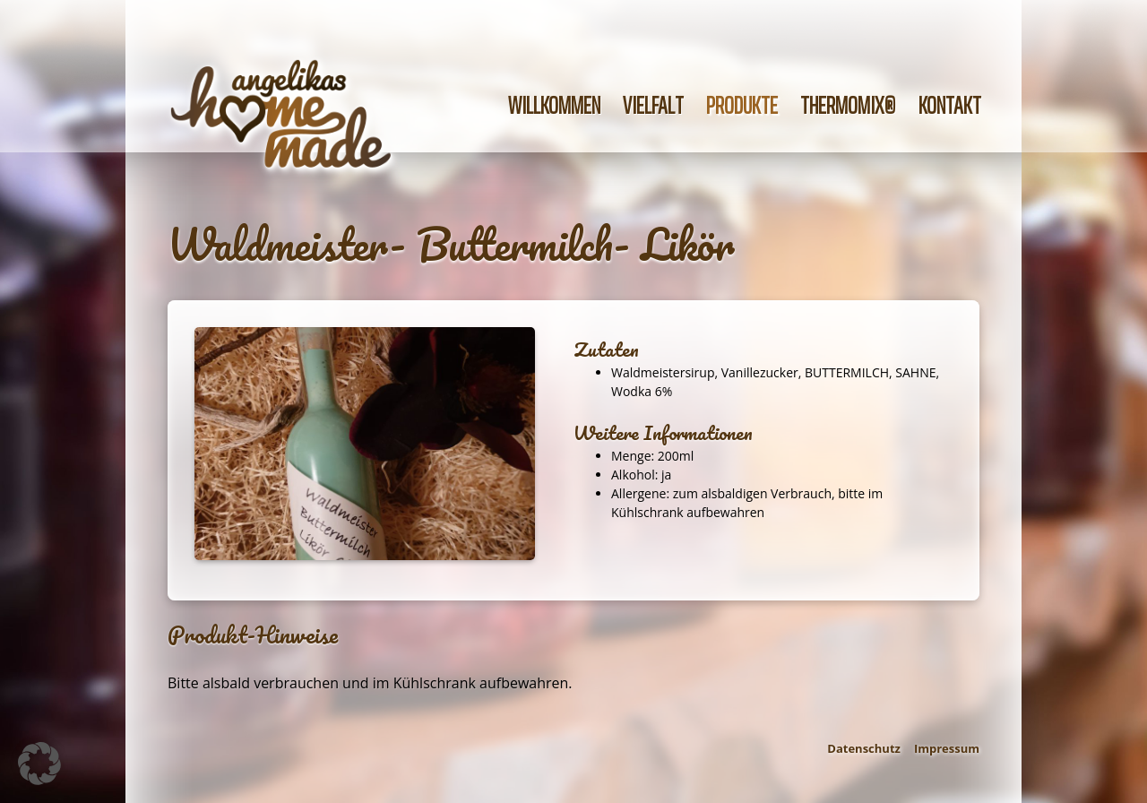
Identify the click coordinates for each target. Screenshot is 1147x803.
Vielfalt (653, 105)
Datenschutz (864, 748)
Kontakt (949, 105)
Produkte (742, 105)
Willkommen (554, 105)
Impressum (946, 748)
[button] (39, 763)
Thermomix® (848, 105)
